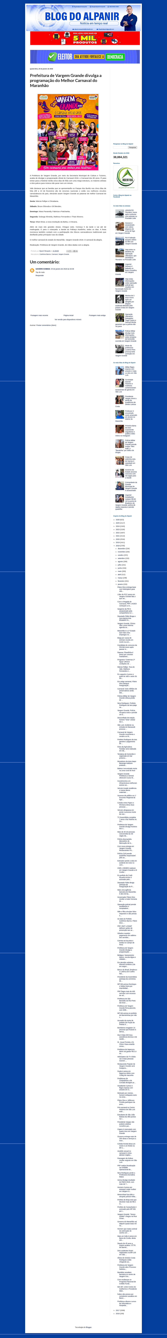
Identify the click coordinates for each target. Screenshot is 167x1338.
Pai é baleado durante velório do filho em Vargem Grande (131, 241)
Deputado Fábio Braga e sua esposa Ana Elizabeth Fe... (126, 618)
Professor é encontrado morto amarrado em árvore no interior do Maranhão (126, 416)
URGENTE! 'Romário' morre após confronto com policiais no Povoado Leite (131, 214)
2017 (118, 1310)
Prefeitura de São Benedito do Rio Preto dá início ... (126, 1001)
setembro (121, 558)
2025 (118, 523)
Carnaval (55, 254)
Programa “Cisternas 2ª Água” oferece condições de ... (126, 662)
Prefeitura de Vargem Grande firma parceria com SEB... (126, 1008)
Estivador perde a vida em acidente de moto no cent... (127, 863)
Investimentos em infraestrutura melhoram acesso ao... (127, 783)
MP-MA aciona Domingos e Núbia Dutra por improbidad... (126, 986)
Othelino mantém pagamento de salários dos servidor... (126, 935)
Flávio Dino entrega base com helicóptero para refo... (126, 589)
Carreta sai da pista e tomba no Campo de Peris (125, 943)
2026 (118, 520)
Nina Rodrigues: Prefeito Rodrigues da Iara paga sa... (127, 705)
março (120, 578)
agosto (120, 561)
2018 (118, 546)
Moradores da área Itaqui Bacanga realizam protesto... (126, 763)
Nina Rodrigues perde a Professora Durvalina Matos (126, 1175)
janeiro (120, 584)
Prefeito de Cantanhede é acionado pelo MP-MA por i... (127, 1209)
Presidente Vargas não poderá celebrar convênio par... (125, 1124)
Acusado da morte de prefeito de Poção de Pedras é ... (126, 1022)
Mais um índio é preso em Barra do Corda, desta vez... (127, 1238)
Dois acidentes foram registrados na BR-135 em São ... (126, 1253)
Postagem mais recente (39, 315)
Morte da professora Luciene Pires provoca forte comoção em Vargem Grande (125, 351)
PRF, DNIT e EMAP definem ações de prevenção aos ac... (125, 928)
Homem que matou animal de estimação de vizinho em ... (127, 1231)
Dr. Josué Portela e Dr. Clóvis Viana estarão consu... (125, 1044)
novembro (122, 552)
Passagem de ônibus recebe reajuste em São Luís (127, 1160)
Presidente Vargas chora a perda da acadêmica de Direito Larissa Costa (126, 401)
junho (120, 568)
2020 (118, 539)
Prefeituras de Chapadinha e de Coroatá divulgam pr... (126, 1081)
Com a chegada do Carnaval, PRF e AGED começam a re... (127, 604)
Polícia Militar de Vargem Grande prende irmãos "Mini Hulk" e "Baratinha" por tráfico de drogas (126, 446)
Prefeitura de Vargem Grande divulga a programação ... (125, 950)
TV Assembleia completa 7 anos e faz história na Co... (127, 819)
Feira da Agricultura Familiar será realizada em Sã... (126, 749)
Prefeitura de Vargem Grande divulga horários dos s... (127, 827)
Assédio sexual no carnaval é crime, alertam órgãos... (124, 1153)
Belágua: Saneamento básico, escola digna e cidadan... (126, 957)
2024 (118, 526)
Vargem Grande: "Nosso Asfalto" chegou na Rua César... (127, 1216)
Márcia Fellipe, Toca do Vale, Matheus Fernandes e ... (126, 669)
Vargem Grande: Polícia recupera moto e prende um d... (127, 712)
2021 (118, 536)
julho (120, 565)
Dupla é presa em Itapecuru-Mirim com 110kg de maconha (125, 1073)
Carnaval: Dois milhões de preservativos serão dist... (127, 691)
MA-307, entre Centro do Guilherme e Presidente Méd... (127, 1289)
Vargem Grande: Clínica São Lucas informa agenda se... (126, 625)
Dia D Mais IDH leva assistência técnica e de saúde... (127, 1037)
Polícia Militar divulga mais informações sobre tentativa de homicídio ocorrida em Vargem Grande (125, 336)
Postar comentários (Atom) (46, 325)
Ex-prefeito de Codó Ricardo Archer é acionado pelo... (124, 877)
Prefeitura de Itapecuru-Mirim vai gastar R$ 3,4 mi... (126, 1051)
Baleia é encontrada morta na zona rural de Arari (127, 769)
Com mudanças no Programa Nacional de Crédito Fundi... (126, 1282)
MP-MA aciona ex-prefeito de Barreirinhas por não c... (127, 1015)
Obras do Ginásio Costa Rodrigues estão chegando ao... (126, 1260)
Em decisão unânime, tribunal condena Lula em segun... (126, 964)
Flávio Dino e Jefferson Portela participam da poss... (126, 1102)
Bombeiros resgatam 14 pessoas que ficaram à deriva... (126, 1030)
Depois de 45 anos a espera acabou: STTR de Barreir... (126, 1245)
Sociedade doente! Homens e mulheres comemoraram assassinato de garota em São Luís (125, 386)
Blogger (88, 1327)
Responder (40, 275)
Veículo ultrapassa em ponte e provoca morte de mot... (126, 812)
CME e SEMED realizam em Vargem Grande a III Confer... (127, 870)
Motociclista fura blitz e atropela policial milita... (127, 1196)
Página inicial (68, 315)
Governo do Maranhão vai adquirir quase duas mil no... (127, 1224)
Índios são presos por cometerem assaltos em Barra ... (127, 1296)
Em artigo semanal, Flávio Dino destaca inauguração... (127, 684)
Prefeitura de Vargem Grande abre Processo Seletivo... (126, 1267)
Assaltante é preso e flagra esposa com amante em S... (125, 1088)
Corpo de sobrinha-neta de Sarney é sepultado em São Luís (130, 461)
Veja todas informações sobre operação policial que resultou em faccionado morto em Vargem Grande (126, 285)
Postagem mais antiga (97, 315)
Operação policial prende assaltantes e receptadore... (126, 906)
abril (119, 574)
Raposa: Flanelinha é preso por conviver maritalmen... (125, 654)
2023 (118, 529)
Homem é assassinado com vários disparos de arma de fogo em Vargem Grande (125, 228)
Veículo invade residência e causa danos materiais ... (126, 790)
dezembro (122, 548)
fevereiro (121, 581)
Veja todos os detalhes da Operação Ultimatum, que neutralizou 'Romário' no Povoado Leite (126, 255)
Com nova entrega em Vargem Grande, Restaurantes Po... (125, 848)
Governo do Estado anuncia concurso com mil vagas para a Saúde (131, 474)
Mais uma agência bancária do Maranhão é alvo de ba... (126, 892)
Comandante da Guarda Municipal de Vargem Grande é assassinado (131, 486)
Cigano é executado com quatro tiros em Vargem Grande (127, 1131)
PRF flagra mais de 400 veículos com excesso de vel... (126, 993)
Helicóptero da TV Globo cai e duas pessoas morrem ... (126, 1059)
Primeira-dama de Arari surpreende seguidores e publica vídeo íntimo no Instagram (125, 431)
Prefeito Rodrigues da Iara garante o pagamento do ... (127, 742)
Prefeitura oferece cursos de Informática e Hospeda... (126, 1303)
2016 (118, 1314)
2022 (118, 533)
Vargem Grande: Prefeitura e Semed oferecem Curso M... (125, 776)
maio (120, 571)
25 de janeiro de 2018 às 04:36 (62, 269)
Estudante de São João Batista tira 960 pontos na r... (126, 1117)
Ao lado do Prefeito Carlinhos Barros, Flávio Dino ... (127, 921)
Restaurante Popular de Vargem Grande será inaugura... (126, 1066)
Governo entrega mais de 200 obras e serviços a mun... (126, 1139)
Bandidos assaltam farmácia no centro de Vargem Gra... (126, 1274)
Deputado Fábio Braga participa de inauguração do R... (125, 885)
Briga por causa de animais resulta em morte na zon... (125, 640)
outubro (121, 555)
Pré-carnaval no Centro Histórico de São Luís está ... (126, 1109)
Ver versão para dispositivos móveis (68, 320)
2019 (118, 542)
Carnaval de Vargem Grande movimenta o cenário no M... (126, 734)
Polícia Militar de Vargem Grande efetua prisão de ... (126, 698)
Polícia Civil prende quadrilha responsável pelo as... (126, 856)
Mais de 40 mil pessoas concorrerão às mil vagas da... (126, 834)
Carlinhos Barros (45, 254)
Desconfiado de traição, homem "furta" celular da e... (126, 720)
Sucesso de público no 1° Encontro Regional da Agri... (126, 798)
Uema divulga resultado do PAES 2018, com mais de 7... (126, 1182)
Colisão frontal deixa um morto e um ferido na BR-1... (126, 1146)
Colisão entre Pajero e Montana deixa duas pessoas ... (125, 805)
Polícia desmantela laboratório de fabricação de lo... (124, 841)
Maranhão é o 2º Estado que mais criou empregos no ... (126, 633)
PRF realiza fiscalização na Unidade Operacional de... (126, 1168)
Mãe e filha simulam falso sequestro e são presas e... (127, 914)
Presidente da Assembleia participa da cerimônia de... (127, 979)
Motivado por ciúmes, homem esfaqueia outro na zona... (127, 1095)
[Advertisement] (125, 104)
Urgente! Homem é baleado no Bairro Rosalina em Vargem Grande (126, 269)
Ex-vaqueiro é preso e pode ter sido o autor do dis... (127, 676)
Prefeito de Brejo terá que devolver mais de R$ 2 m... (127, 1202)
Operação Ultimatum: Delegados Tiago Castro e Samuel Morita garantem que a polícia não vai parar (125, 320)
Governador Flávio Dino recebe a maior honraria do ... (127, 899)
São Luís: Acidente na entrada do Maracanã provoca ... (126, 727)
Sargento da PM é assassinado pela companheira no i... (125, 611)
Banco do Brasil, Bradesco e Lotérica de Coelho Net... (127, 972)
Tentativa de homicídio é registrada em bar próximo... (126, 756)
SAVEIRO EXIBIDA (43, 269)
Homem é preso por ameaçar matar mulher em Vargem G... (126, 1189)
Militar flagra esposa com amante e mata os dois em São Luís (131, 371)
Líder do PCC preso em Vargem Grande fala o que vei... (126, 596)
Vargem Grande (63, 254)
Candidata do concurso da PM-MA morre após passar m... (127, 647)
